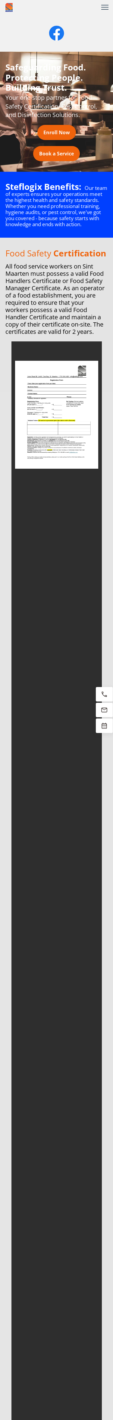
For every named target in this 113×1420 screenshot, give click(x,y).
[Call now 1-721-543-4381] (104, 694)
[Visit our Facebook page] (56, 33)
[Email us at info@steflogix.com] (104, 710)
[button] (105, 7)
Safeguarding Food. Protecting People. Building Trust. (45, 77)
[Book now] (104, 725)
